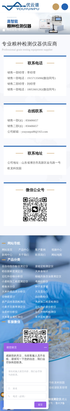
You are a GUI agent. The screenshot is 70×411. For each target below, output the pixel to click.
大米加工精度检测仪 (47, 301)
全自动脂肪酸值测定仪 (15, 266)
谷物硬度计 (8, 296)
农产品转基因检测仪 (13, 301)
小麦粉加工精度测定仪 (15, 281)
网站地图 (57, 254)
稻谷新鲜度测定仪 (12, 271)
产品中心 (23, 249)
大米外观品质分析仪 (13, 291)
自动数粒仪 (41, 296)
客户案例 (40, 249)
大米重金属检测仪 (12, 317)
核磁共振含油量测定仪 (48, 276)
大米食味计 (41, 271)
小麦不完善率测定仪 (13, 306)
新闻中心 (7, 254)
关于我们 (23, 254)
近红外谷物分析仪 (12, 276)
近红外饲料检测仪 (45, 312)
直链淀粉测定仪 (44, 266)
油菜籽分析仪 (10, 312)
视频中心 (57, 249)
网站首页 (12, 29)
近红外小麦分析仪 (45, 306)
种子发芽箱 (41, 286)
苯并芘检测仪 (43, 317)
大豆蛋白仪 (41, 291)
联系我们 (23, 29)
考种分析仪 (41, 281)
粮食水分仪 (8, 286)
